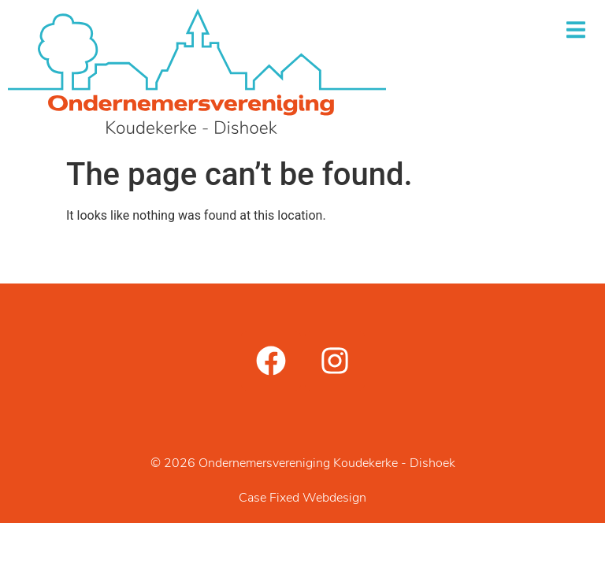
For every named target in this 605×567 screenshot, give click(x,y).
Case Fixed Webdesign (302, 498)
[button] (575, 29)
